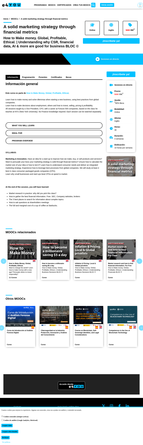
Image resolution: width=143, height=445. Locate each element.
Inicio (5, 19)
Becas (68, 77)
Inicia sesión (107, 5)
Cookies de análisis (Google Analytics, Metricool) (19, 420)
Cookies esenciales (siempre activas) (14, 416)
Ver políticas (6, 442)
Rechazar (5, 437)
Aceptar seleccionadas (10, 432)
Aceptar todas (7, 425)
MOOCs (51, 5)
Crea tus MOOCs (81, 5)
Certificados (64, 5)
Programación (28, 77)
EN (140, 4)
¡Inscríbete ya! (111, 40)
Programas (40, 5)
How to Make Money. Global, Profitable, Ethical (47, 93)
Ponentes (43, 77)
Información (12, 77)
